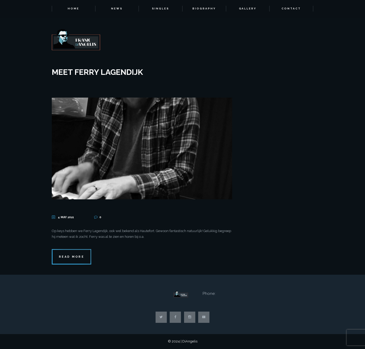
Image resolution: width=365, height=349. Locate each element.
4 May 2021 (66, 217)
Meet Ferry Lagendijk (97, 72)
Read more (71, 256)
